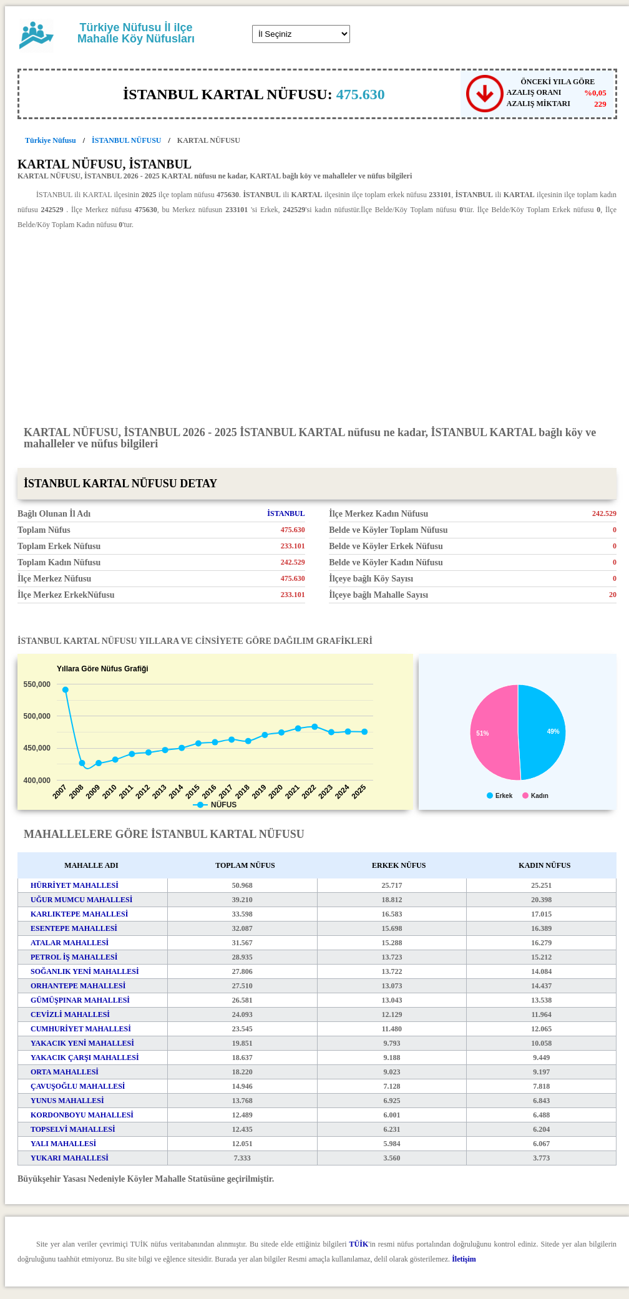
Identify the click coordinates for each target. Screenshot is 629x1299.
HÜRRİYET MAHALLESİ (75, 885)
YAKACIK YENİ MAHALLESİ (82, 1043)
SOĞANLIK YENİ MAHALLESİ (85, 971)
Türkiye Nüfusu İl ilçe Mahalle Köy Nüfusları (136, 33)
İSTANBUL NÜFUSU (126, 140)
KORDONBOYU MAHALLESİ (82, 1115)
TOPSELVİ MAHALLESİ (73, 1129)
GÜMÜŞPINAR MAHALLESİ (80, 1000)
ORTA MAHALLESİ (65, 1072)
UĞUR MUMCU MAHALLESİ (81, 899)
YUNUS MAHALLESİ (67, 1100)
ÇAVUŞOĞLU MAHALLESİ (78, 1086)
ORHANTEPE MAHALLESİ (78, 986)
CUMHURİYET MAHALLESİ (81, 1029)
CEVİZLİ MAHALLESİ (70, 1014)
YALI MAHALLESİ (63, 1143)
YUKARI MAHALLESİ (70, 1158)
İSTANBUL (286, 513)
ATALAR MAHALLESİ (70, 942)
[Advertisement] (317, 327)
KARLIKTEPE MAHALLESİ (79, 914)
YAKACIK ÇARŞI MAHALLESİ (85, 1057)
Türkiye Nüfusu (50, 140)
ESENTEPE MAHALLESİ (74, 928)
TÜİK (359, 1244)
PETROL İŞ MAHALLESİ (74, 957)
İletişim (464, 1259)
